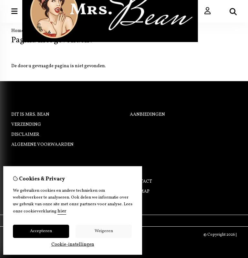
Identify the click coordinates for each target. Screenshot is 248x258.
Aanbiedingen (147, 115)
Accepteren (41, 231)
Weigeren (104, 231)
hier (61, 211)
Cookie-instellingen (72, 245)
